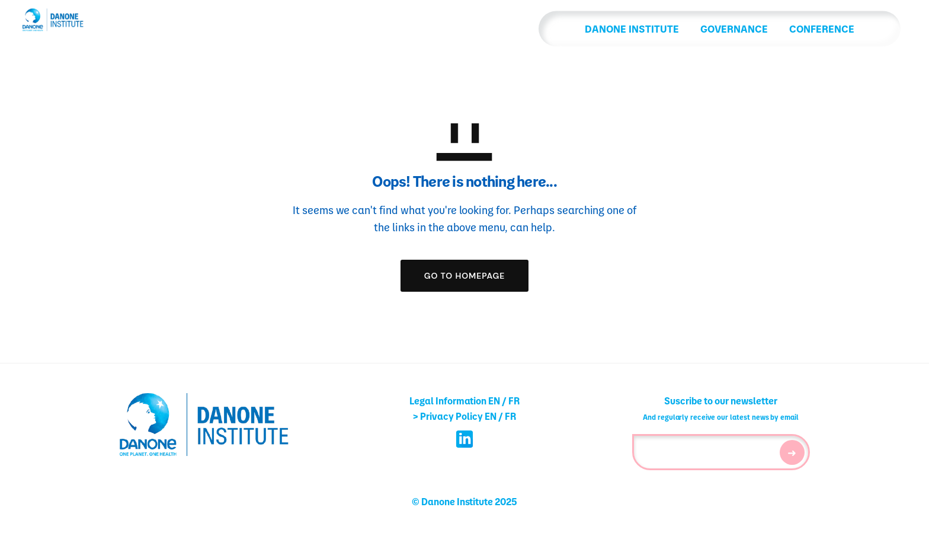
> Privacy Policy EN (454, 416)
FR (514, 400)
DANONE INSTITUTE (563, 30)
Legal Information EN (454, 400)
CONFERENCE (753, 30)
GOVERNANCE (665, 30)
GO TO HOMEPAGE (464, 275)
